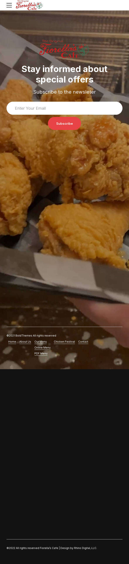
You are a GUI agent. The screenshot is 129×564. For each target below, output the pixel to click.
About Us (25, 341)
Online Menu (42, 347)
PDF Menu (41, 353)
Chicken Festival (64, 341)
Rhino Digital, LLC (85, 548)
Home (12, 341)
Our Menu (40, 341)
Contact (83, 341)
